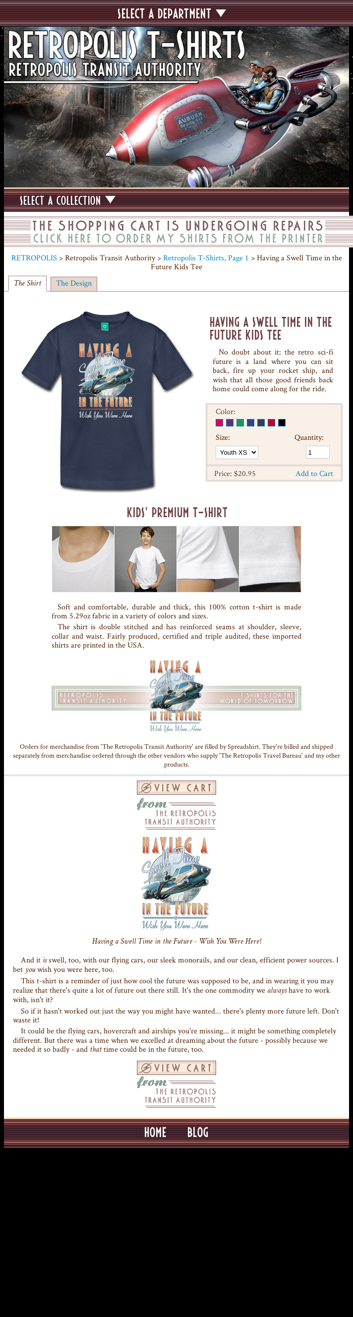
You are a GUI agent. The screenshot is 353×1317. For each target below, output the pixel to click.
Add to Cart (314, 473)
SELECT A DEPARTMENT (172, 13)
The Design (74, 283)
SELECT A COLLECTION (68, 200)
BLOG (198, 1132)
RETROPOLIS (34, 257)
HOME (155, 1132)
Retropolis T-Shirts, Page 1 (206, 257)
